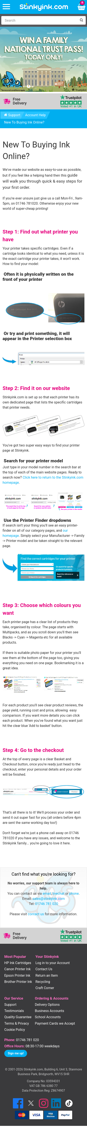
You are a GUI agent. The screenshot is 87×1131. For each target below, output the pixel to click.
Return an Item (46, 975)
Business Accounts (49, 1011)
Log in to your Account (52, 963)
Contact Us (43, 969)
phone (74, 893)
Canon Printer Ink (17, 969)
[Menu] (6, 7)
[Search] (39, 20)
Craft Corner (44, 988)
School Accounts (48, 1017)
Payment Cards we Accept (55, 1023)
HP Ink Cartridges (17, 963)
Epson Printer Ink (17, 975)
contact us (36, 914)
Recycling (42, 982)
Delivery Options (47, 1005)
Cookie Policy (14, 1030)
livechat (58, 893)
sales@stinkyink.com (48, 899)
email (47, 893)
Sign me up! (16, 1053)
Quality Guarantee (17, 1017)
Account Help (35, 115)
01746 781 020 (46, 904)
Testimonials (14, 1011)
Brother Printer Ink (18, 982)
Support (12, 115)
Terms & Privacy (16, 1023)
